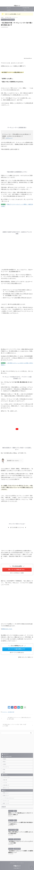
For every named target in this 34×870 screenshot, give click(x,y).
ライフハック (6, 800)
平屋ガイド (17, 5)
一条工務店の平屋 (25, 7)
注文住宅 (8, 10)
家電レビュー (6, 792)
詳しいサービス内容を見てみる (16, 569)
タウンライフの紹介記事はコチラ (16, 649)
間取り (4, 761)
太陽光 (4, 764)
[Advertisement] (17, 116)
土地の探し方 (6, 785)
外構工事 (5, 779)
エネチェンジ (9, 138)
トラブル (5, 782)
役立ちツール (6, 787)
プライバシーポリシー (20, 862)
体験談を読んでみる (7, 629)
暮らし (25, 10)
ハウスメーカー (6, 777)
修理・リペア (6, 803)
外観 (4, 769)
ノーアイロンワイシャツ (8, 798)
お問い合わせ (12, 862)
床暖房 (4, 759)
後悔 (4, 772)
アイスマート (6, 766)
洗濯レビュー (6, 795)
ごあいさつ (8, 7)
